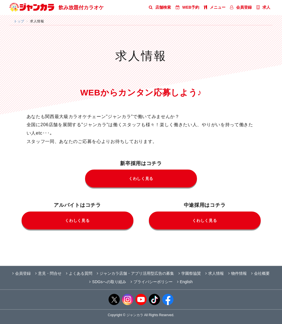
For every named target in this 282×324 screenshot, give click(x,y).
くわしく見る (141, 178)
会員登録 (241, 7)
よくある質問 (79, 273)
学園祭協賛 (189, 273)
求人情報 (214, 273)
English (185, 282)
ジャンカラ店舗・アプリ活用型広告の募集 (135, 273)
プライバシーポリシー (152, 282)
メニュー (214, 7)
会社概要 (260, 273)
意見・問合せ (48, 273)
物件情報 (237, 273)
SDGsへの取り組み (107, 282)
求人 (263, 7)
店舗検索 (160, 7)
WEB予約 (187, 7)
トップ (19, 21)
